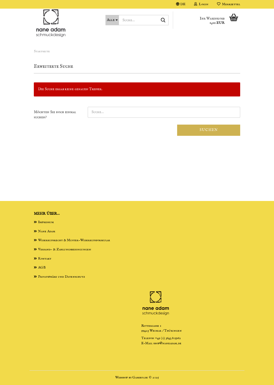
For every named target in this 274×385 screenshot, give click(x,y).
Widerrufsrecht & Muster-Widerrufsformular (74, 240)
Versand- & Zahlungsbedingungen (64, 249)
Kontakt (44, 258)
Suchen (208, 129)
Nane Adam (46, 231)
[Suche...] (112, 20)
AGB (42, 267)
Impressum (46, 222)
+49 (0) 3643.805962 (168, 338)
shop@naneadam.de (167, 343)
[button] (181, 4)
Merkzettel (228, 4)
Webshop (121, 377)
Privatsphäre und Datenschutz (61, 276)
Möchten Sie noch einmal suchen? (55, 115)
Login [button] (201, 4)
